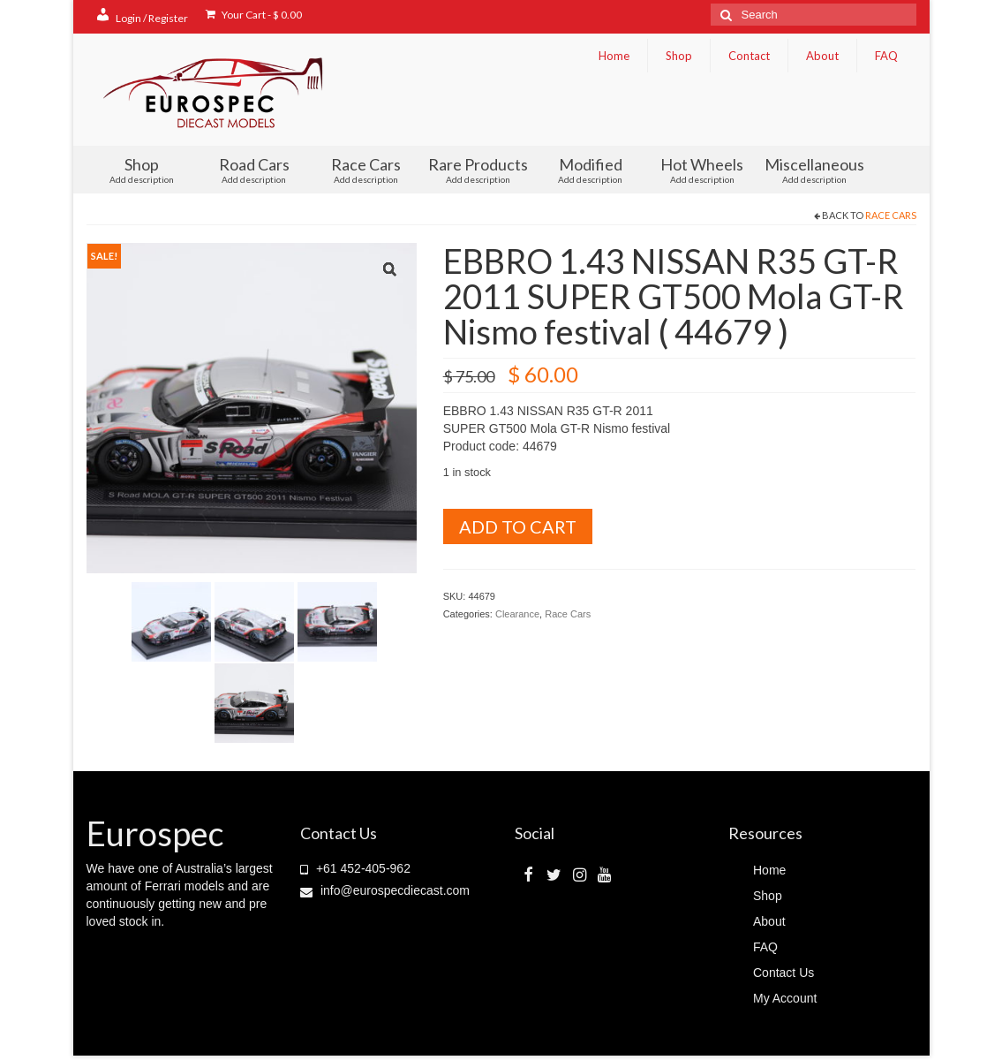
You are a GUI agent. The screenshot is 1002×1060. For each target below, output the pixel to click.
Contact (749, 56)
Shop (679, 56)
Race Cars (366, 170)
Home (614, 56)
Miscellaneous (814, 170)
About (822, 56)
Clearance (517, 614)
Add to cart (517, 526)
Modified (590, 170)
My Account (785, 998)
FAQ (886, 56)
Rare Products (478, 170)
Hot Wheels (702, 170)
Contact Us (783, 972)
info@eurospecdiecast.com (385, 890)
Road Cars (254, 170)
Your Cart (254, 14)
